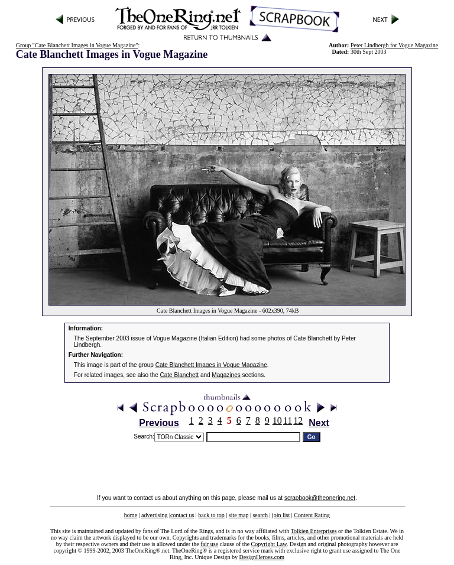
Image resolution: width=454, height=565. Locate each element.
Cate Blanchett (179, 375)
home (130, 515)
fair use (209, 544)
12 (298, 420)
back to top (211, 515)
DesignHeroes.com (261, 557)
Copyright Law (269, 544)
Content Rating (312, 515)
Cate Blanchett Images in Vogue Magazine (211, 365)
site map (239, 515)
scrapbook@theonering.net (319, 498)
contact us (182, 515)
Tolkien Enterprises (314, 531)
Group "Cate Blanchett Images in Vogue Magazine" (77, 45)
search (260, 515)
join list (281, 515)
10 (277, 420)
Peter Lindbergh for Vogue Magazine (394, 45)
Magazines (226, 375)
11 (287, 420)
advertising (154, 515)
